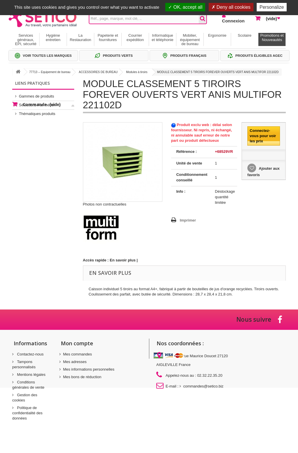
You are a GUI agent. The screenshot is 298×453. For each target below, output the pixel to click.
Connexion (233, 20)
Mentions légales (30, 374)
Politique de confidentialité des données (27, 413)
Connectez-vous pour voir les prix (263, 135)
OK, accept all (185, 7)
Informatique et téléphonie (162, 37)
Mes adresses (75, 362)
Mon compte (77, 343)
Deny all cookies (231, 7)
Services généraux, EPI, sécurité (26, 39)
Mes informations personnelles (88, 369)
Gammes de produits (36, 94)
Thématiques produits (37, 111)
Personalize (272, 7)
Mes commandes (77, 354)
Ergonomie (217, 35)
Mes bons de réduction (82, 377)
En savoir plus (123, 260)
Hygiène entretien (53, 37)
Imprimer (188, 220)
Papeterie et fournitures (107, 37)
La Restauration (80, 37)
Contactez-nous (30, 354)
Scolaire (244, 35)
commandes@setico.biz (203, 386)
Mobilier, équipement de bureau (190, 39)
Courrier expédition (135, 37)
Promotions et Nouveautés (271, 37)
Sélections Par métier (37, 102)
